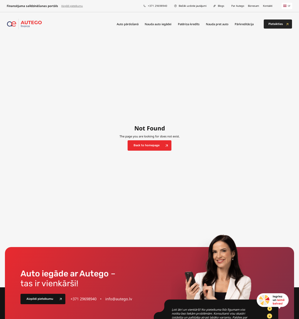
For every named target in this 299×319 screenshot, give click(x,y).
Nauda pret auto (217, 24)
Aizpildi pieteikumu (72, 6)
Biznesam (253, 6)
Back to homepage (146, 145)
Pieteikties (275, 24)
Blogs (221, 6)
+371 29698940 (157, 6)
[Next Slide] (269, 316)
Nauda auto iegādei (158, 24)
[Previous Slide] (269, 308)
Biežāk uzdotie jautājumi (192, 6)
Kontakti (267, 6)
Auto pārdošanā (127, 24)
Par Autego (237, 6)
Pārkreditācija (244, 24)
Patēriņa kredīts (188, 24)
